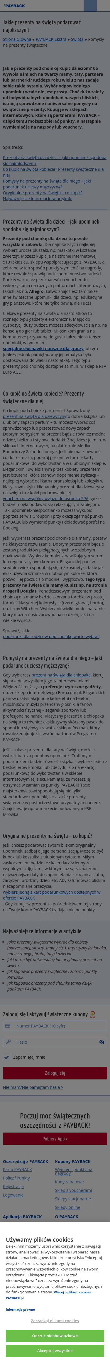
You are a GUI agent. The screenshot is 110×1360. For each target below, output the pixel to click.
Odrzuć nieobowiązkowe (55, 1335)
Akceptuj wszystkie (55, 1350)
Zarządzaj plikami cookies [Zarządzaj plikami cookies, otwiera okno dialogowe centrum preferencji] (55, 1320)
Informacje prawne (20, 1309)
